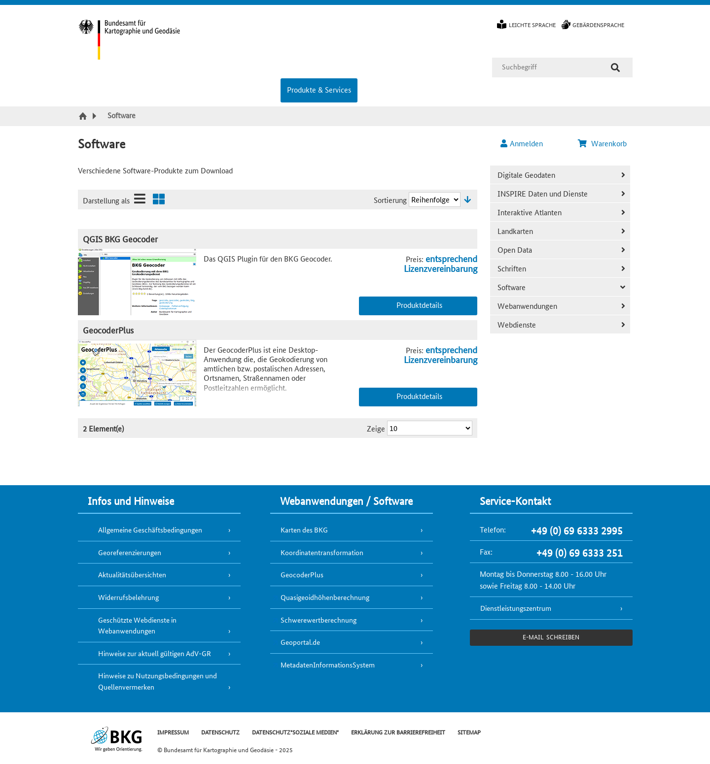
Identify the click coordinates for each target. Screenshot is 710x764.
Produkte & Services (319, 89)
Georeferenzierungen (129, 552)
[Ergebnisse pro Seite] (429, 428)
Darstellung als (106, 200)
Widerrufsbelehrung (128, 597)
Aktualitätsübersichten (132, 574)
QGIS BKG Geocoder (120, 238)
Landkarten (515, 231)
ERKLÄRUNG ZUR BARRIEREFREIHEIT (398, 731)
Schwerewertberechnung (318, 620)
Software (511, 287)
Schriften (511, 268)
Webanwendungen (527, 305)
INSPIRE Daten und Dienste (542, 193)
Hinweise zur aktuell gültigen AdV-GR (154, 653)
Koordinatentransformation (322, 552)
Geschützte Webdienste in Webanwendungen (137, 625)
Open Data (514, 249)
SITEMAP (469, 731)
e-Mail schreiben (551, 636)
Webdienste (516, 324)
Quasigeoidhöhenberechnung (325, 597)
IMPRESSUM (173, 731)
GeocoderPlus (108, 329)
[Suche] (615, 67)
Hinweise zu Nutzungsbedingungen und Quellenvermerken (157, 681)
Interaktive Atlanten (529, 212)
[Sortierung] (435, 199)
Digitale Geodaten (526, 174)
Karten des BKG (304, 529)
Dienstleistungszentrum (515, 608)
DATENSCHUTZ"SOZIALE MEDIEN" (295, 731)
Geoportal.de (300, 642)
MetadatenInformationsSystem (328, 664)
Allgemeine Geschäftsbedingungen (150, 529)
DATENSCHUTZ (220, 731)
